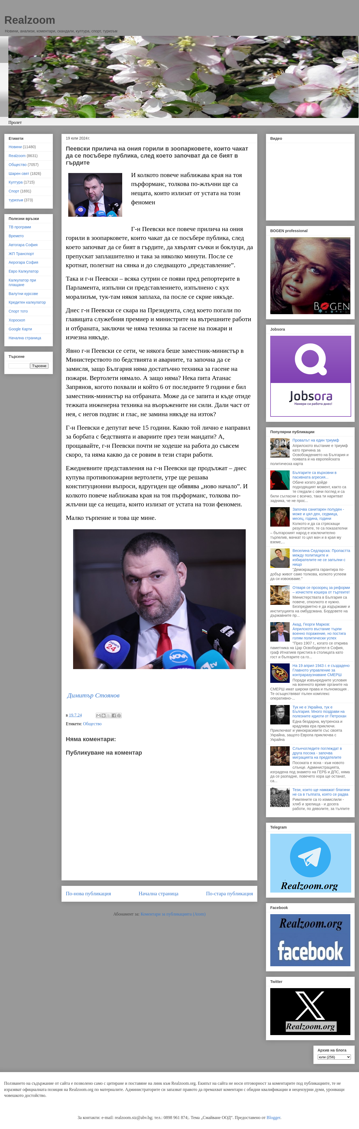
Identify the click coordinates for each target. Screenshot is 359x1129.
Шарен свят (19, 173)
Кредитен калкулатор (27, 302)
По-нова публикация (88, 893)
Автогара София (23, 245)
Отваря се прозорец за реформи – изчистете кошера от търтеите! (321, 589)
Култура (16, 182)
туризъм (16, 200)
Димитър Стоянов (93, 695)
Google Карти (20, 329)
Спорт (14, 191)
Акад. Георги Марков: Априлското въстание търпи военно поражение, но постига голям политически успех (319, 631)
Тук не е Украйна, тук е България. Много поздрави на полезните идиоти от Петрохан (319, 711)
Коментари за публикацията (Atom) (173, 914)
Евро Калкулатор (24, 271)
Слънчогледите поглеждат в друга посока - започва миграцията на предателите (317, 753)
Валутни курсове (23, 293)
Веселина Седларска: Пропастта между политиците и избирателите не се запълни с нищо (321, 557)
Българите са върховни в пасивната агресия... (315, 474)
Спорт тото (18, 311)
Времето (16, 236)
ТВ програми (20, 227)
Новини (15, 147)
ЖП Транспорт (21, 254)
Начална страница (159, 893)
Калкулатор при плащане (22, 282)
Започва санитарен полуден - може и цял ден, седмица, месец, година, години (318, 514)
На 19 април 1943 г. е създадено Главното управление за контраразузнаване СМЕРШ (321, 670)
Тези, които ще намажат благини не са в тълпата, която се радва (321, 792)
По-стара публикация (229, 893)
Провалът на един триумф (316, 440)
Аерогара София (23, 262)
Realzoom (29, 20)
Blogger (274, 1117)
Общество (92, 723)
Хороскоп (17, 320)
